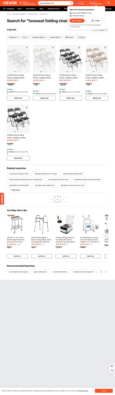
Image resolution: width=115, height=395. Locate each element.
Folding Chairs (44, 14)
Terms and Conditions (94, 25)
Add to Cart (18, 98)
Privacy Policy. (76, 26)
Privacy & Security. (83, 391)
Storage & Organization (19, 14)
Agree (104, 391)
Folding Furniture (32, 14)
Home (8, 14)
